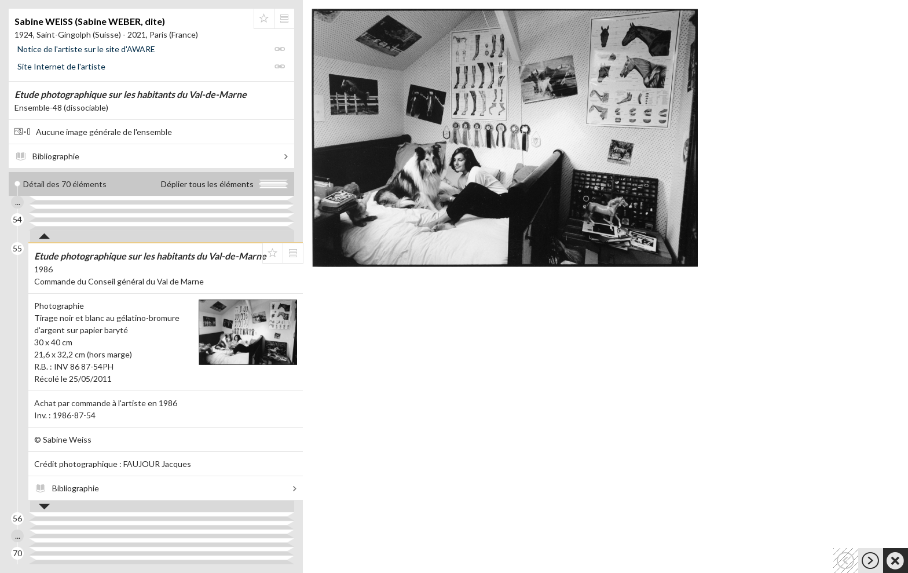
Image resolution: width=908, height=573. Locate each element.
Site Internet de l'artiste (61, 66)
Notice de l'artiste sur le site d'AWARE (86, 49)
